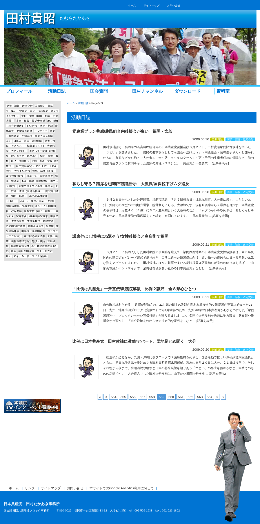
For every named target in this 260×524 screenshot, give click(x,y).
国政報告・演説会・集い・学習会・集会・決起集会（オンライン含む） (32, 111)
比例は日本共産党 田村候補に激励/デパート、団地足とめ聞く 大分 (134, 341)
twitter (195, 5)
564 (209, 397)
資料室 (223, 91)
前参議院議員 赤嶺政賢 (32, 340)
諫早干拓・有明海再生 (40, 176)
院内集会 (21, 216)
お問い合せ (173, 5)
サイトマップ (151, 5)
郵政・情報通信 (20, 161)
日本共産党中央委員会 (32, 390)
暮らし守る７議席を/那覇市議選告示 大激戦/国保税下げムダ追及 (130, 184)
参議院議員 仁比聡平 (32, 357)
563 (200, 397)
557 (142, 397)
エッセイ (32, 291)
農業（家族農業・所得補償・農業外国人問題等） (30, 136)
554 (113, 397)
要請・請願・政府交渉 (240, 139)
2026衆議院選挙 (38, 216)
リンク (30, 488)
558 (152, 397)
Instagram (32, 324)
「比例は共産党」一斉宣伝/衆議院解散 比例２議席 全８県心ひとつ (134, 289)
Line (32, 307)
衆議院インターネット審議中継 (32, 406)
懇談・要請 (38, 241)
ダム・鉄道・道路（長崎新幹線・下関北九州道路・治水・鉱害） (32, 191)
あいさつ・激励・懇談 (40, 125)
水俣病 (50, 226)
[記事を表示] (220, 163)
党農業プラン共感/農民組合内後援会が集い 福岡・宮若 (122, 131)
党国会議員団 (36, 226)
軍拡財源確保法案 (34, 236)
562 (190, 397)
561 (181, 397)
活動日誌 (56, 91)
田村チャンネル (147, 91)
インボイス (41, 130)
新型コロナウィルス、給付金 (36, 186)
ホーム (132, 5)
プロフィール (19, 91)
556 (133, 397)
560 (171, 397)
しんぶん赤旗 (32, 373)
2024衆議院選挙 (15, 226)
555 (123, 397)
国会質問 (99, 91)
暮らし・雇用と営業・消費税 (37, 201)
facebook (188, 5)
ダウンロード (187, 91)
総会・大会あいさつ (18, 170)
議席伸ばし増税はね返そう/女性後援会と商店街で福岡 (120, 236)
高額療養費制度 (20, 246)
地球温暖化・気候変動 (19, 206)
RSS (202, 5)
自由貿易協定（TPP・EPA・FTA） (36, 166)
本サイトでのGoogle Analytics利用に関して (121, 488)
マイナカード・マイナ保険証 (30, 256)
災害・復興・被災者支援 (30, 120)
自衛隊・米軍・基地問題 (27, 141)
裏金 (13, 251)
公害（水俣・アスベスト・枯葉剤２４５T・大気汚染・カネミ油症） (30, 146)
